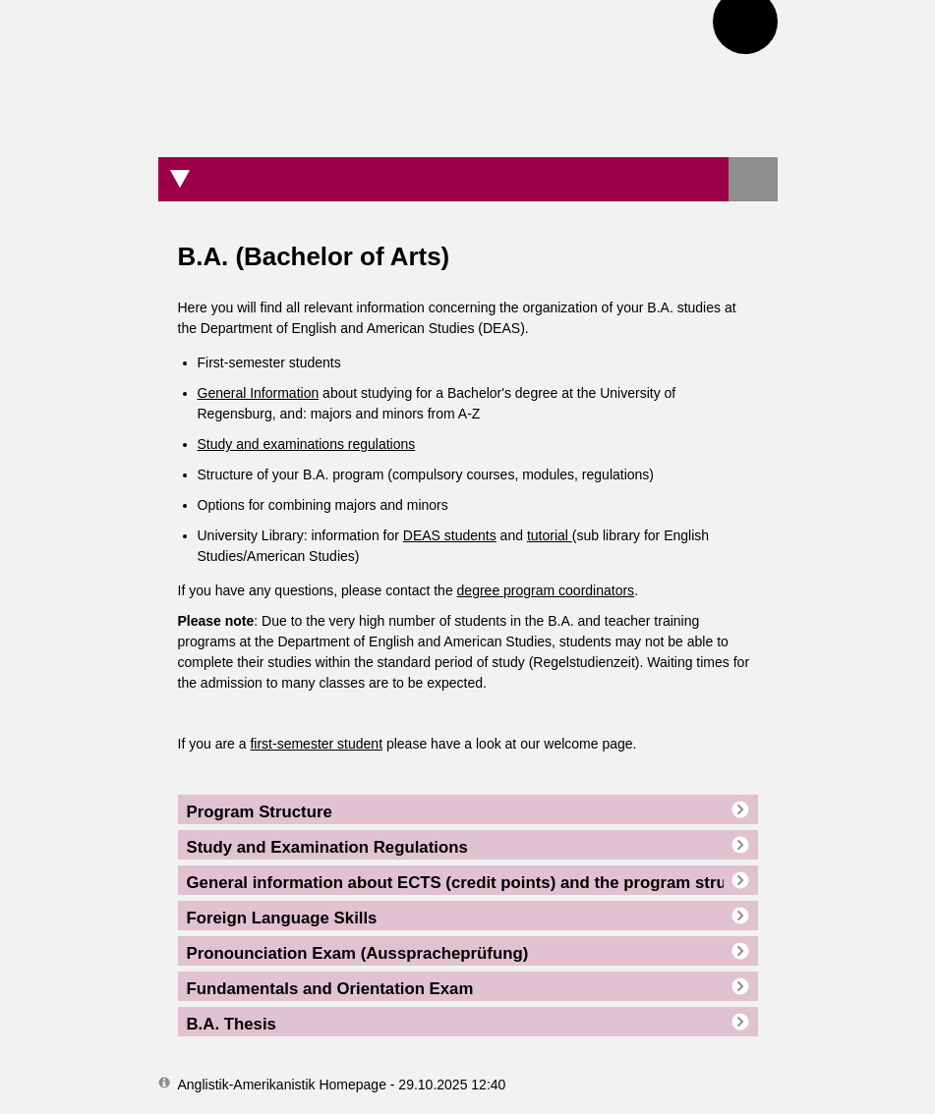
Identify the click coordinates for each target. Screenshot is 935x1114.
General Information (259, 393)
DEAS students (450, 535)
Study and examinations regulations (307, 444)
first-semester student (316, 744)
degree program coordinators (546, 590)
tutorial (549, 535)
